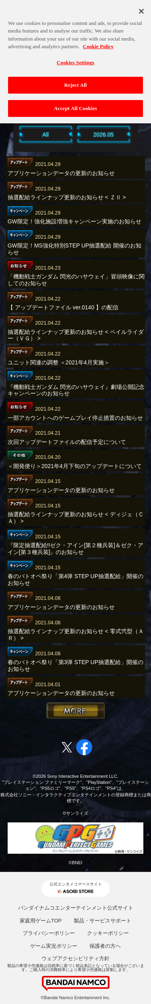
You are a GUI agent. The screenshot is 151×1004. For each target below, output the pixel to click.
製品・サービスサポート (102, 921)
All (45, 134)
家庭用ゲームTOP (41, 921)
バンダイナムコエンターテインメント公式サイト (75, 908)
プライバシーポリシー (49, 933)
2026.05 (103, 134)
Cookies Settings (75, 58)
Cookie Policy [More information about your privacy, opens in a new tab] (98, 42)
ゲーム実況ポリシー (53, 946)
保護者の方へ (105, 946)
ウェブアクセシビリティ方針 (75, 958)
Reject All (75, 81)
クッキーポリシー (108, 933)
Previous (9, 134)
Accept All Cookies (75, 104)
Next (142, 134)
